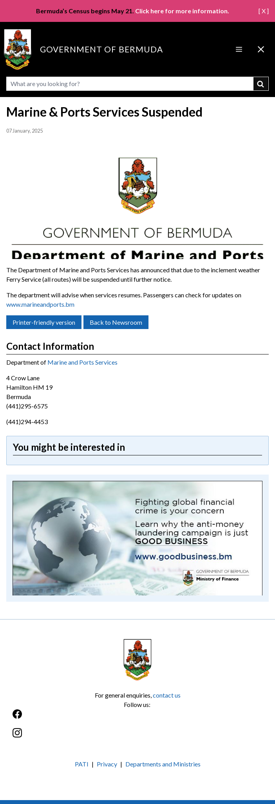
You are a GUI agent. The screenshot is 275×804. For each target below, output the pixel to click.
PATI (82, 764)
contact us (167, 695)
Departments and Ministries (163, 764)
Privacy (107, 764)
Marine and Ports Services (82, 362)
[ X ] (264, 10)
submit (261, 84)
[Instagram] (137, 737)
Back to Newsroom (116, 322)
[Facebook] (137, 718)
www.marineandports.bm (40, 304)
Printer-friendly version (44, 322)
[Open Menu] (239, 49)
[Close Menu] (261, 49)
